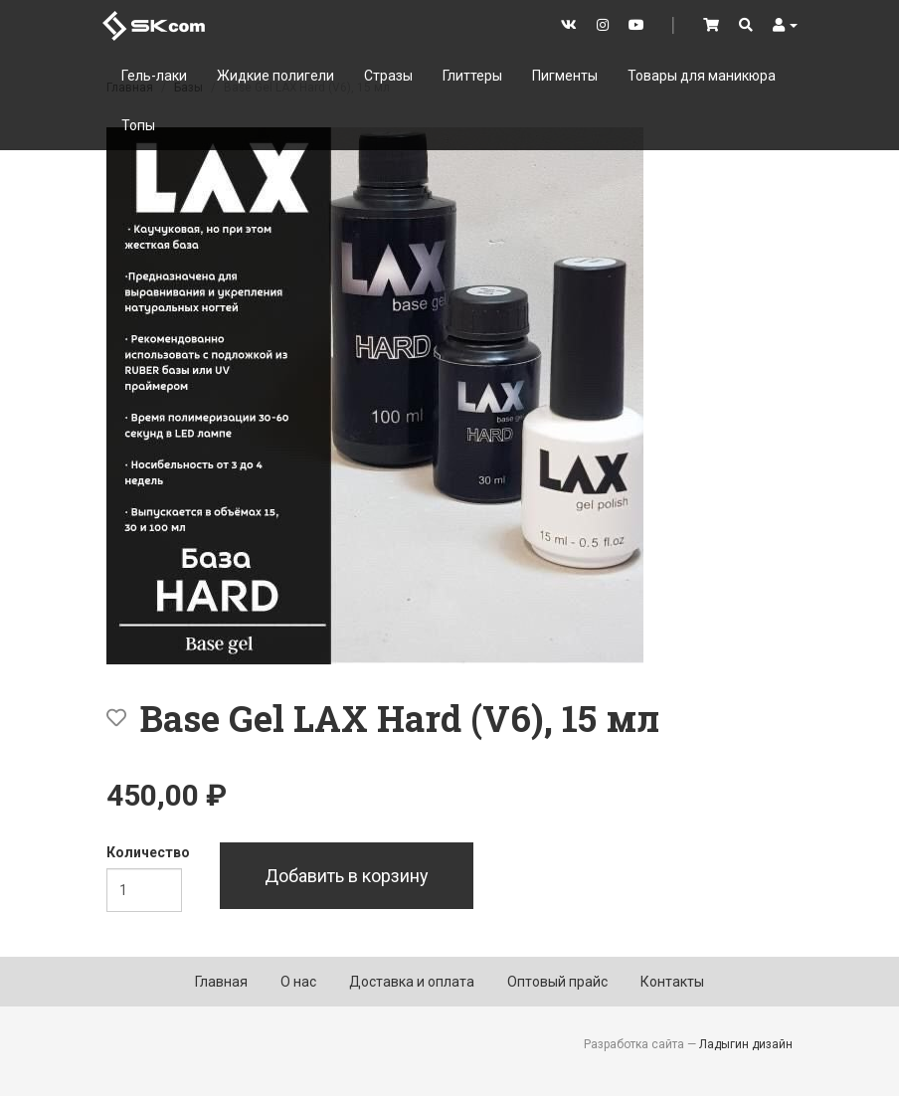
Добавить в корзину (347, 875)
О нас (298, 982)
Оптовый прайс (557, 982)
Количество (148, 852)
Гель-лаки (154, 76)
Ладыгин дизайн (746, 1044)
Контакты (672, 982)
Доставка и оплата (411, 982)
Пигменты (565, 76)
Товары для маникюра (702, 76)
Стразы (388, 76)
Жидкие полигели (275, 76)
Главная (221, 982)
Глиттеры (472, 76)
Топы (138, 125)
